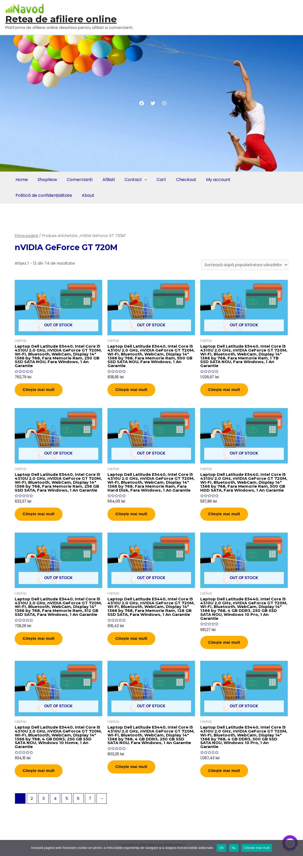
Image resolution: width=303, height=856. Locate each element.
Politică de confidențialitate (43, 195)
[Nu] (296, 847)
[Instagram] (164, 103)
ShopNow (47, 180)
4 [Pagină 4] (55, 801)
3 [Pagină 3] (43, 801)
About (87, 195)
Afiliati (107, 180)
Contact (131, 180)
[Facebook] (141, 103)
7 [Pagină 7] (90, 801)
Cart (159, 180)
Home (21, 180)
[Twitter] (153, 103)
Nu (234, 848)
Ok (221, 848)
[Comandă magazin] (244, 265)
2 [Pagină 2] (32, 801)
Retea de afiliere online (61, 19)
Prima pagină (26, 235)
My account (215, 180)
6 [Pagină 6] (79, 801)
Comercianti (79, 180)
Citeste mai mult (256, 848)
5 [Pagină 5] (67, 801)
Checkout (184, 180)
